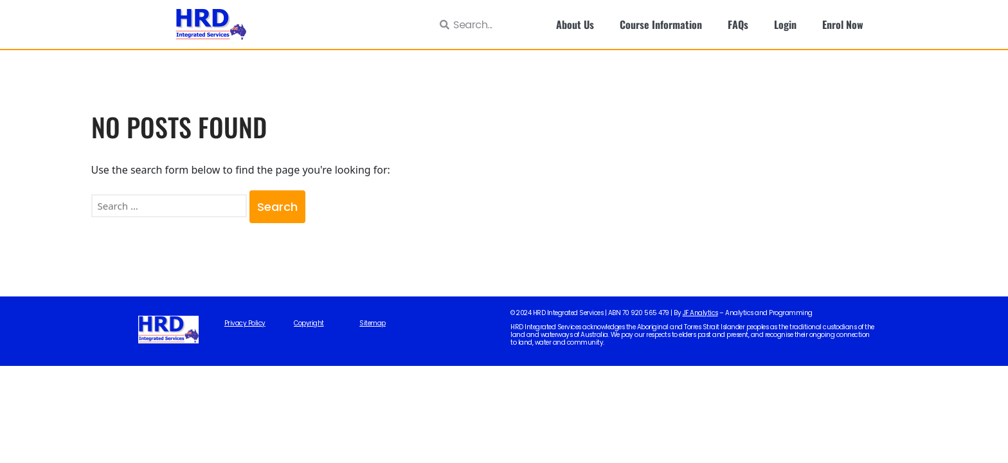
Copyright (309, 323)
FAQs (738, 24)
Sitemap (372, 323)
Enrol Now (842, 24)
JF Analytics (700, 313)
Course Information (661, 24)
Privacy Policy (245, 323)
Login (785, 24)
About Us (575, 24)
